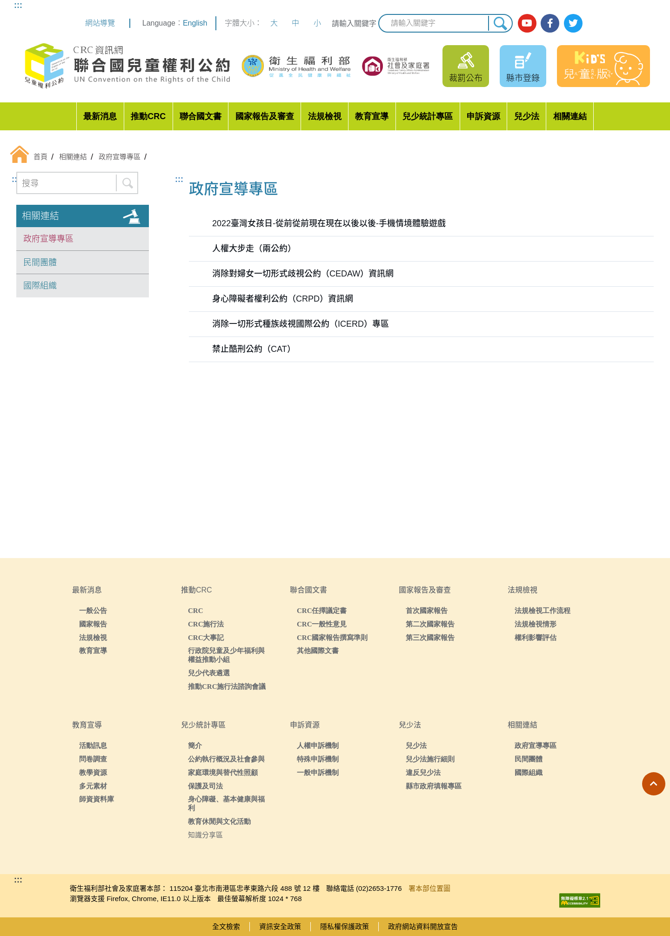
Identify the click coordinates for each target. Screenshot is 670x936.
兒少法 (526, 116)
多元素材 (93, 785)
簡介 (195, 745)
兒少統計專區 (427, 116)
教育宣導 (372, 116)
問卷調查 (93, 758)
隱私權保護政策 (344, 926)
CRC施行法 (206, 623)
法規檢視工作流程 (542, 610)
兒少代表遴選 (209, 672)
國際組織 (40, 285)
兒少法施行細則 (430, 758)
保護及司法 (205, 785)
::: (18, 5)
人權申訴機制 (318, 745)
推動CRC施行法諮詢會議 (227, 686)
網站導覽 (100, 23)
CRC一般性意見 (322, 623)
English (195, 23)
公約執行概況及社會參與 (226, 758)
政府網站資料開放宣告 (423, 926)
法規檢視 (325, 116)
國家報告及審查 (264, 116)
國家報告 (93, 623)
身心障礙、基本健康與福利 (226, 803)
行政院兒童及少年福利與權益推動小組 (226, 655)
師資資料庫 (96, 798)
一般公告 (93, 610)
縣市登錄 (523, 78)
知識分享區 (205, 835)
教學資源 (93, 772)
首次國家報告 (427, 610)
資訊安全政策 (280, 926)
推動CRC (148, 116)
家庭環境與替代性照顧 (223, 772)
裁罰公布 (465, 78)
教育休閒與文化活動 (219, 821)
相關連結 (570, 116)
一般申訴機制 (318, 772)
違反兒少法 (423, 772)
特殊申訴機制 (318, 758)
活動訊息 (93, 745)
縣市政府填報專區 (434, 785)
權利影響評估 (535, 637)
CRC (195, 610)
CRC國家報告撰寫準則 (332, 637)
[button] (653, 783)
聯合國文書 (200, 116)
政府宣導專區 (48, 238)
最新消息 (100, 116)
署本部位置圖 (429, 888)
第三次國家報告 (430, 637)
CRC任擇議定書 (322, 610)
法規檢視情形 (535, 623)
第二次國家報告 (430, 623)
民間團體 (40, 262)
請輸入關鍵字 (354, 23)
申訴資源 (483, 116)
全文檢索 (226, 926)
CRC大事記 (206, 637)
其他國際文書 (318, 650)
